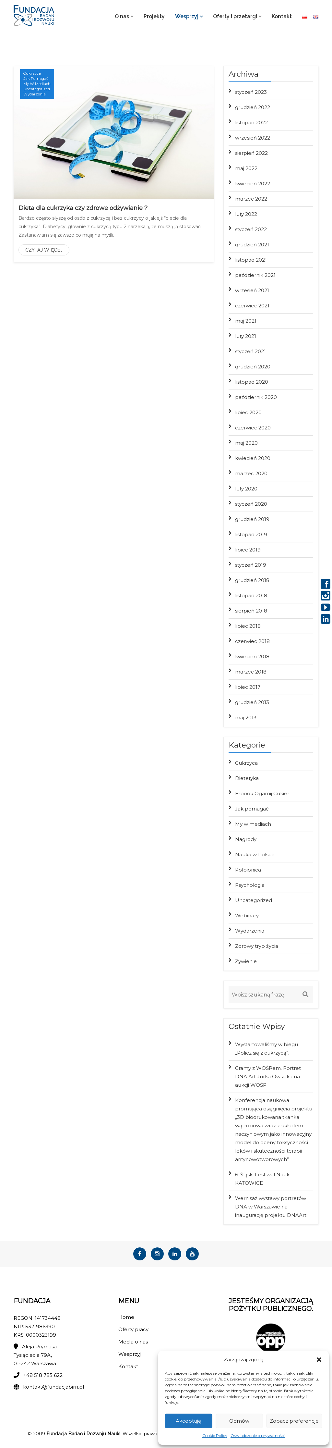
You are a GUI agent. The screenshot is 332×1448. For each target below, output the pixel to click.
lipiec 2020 (248, 412)
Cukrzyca (32, 73)
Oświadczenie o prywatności (258, 1435)
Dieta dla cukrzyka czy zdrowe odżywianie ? (83, 208)
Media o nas (133, 1344)
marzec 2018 (251, 672)
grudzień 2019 (252, 519)
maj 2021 (245, 321)
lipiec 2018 (248, 626)
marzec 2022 (251, 199)
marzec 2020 (251, 473)
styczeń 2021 (250, 351)
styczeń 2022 (251, 229)
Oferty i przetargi (235, 16)
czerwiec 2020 (253, 428)
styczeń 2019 (250, 565)
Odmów (239, 1421)
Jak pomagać (36, 78)
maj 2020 (246, 443)
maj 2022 (246, 168)
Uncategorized (37, 89)
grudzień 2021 (252, 244)
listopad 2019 (251, 534)
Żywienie (246, 961)
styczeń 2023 (251, 92)
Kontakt (282, 16)
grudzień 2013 (252, 702)
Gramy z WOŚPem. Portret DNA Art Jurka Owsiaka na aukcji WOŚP (268, 1076)
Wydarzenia (34, 95)
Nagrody (245, 839)
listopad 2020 (251, 382)
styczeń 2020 (251, 504)
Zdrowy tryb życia (256, 946)
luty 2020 (246, 489)
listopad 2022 (251, 122)
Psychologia (250, 885)
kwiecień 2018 (252, 656)
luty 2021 (245, 336)
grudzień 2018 (252, 580)
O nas (122, 16)
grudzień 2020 (252, 367)
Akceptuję (188, 1421)
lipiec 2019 (248, 550)
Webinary (247, 915)
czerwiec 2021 (252, 306)
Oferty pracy (133, 1332)
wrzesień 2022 (252, 138)
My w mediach (37, 84)
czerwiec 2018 (252, 641)
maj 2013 (245, 717)
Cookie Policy (214, 1435)
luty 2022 (246, 214)
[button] (319, 1359)
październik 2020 (256, 397)
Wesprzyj (186, 16)
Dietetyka (247, 778)
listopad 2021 (251, 260)
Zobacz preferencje (294, 1421)
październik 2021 (255, 275)
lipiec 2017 (247, 687)
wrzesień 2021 (252, 290)
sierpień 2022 (251, 153)
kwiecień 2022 (252, 183)
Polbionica (248, 870)
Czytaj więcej (44, 250)
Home (126, 1319)
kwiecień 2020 (252, 458)
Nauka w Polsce (255, 854)
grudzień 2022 (252, 107)
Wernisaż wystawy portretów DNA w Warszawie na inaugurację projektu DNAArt (270, 1206)
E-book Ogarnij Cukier (262, 793)
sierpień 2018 (251, 611)
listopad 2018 (251, 595)
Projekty (154, 16)
